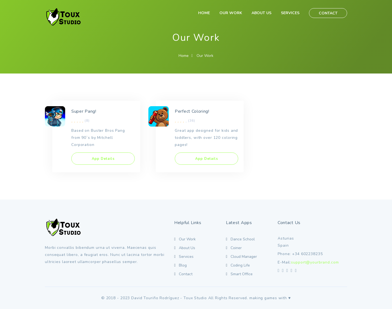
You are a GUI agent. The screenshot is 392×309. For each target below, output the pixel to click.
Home (184, 55)
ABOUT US (261, 13)
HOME (204, 13)
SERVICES (290, 13)
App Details (103, 158)
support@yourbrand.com (315, 262)
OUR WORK (230, 13)
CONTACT (328, 13)
